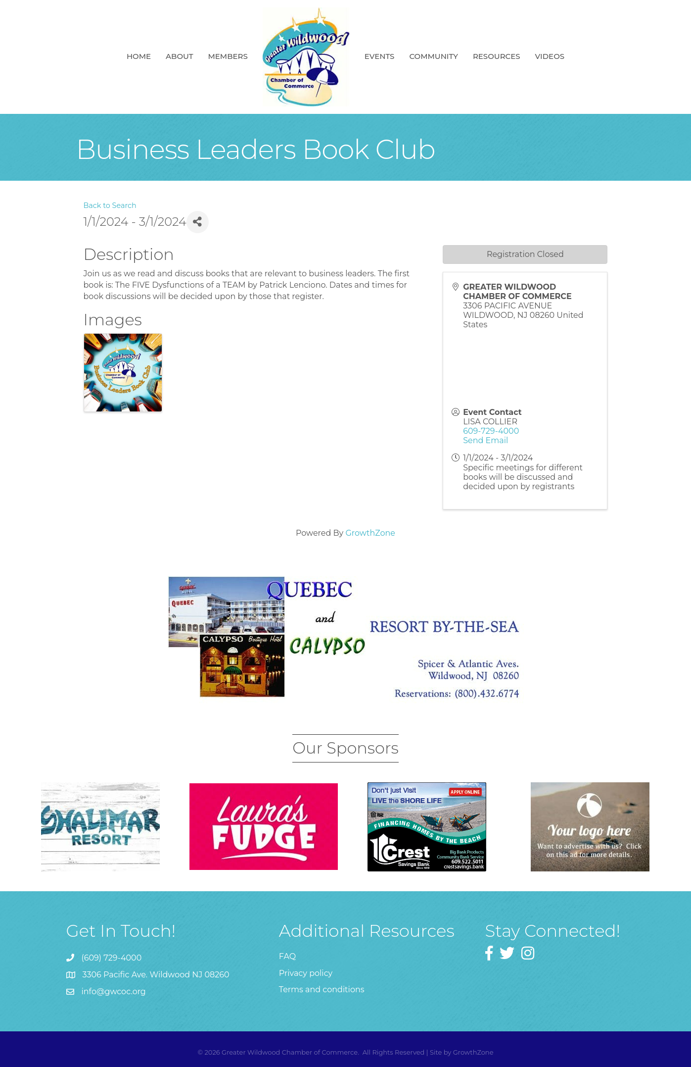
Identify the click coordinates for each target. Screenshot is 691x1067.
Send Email (485, 440)
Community (433, 56)
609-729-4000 (491, 431)
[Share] (197, 222)
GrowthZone (370, 533)
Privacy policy (305, 973)
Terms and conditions (322, 989)
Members (227, 56)
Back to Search (110, 205)
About (179, 56)
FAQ (287, 956)
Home (139, 56)
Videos (549, 56)
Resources (496, 56)
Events (380, 56)
